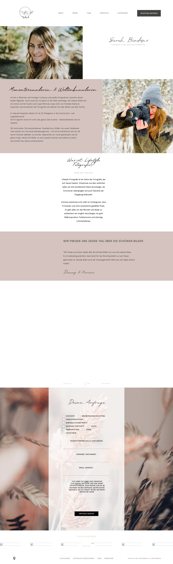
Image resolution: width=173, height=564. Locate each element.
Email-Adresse (86, 468)
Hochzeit (69, 416)
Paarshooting (71, 430)
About (60, 13)
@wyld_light (86, 546)
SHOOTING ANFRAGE (149, 13)
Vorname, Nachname (86, 454)
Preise (75, 13)
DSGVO (78, 483)
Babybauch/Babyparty (75, 423)
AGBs (86, 481)
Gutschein (69, 433)
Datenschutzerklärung (83, 558)
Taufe (92, 426)
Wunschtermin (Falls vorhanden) (86, 441)
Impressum (108, 558)
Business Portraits (73, 426)
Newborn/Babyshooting (92, 416)
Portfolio (104, 13)
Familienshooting (73, 419)
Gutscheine (123, 13)
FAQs (89, 13)
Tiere (87, 430)
